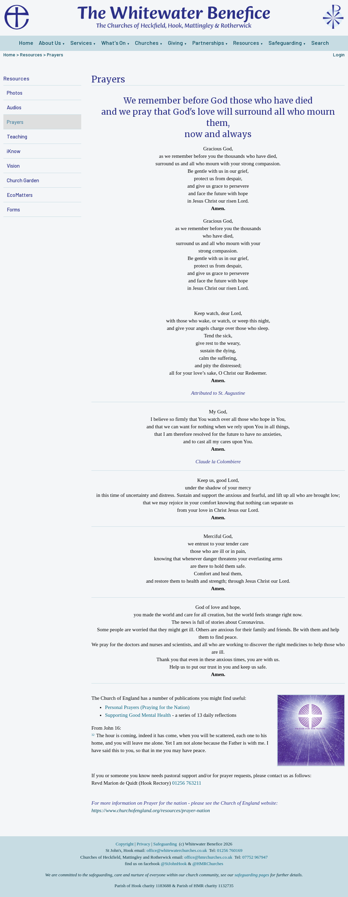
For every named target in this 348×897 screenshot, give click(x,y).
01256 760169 (230, 850)
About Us (50, 42)
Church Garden (23, 180)
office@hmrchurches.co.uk (208, 857)
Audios (14, 107)
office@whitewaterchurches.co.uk (176, 850)
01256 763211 (186, 783)
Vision (13, 166)
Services (81, 42)
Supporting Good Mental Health (138, 714)
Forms (13, 209)
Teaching (17, 136)
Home (26, 42)
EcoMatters (20, 195)
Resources (246, 42)
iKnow (13, 151)
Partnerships (208, 42)
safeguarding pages (251, 874)
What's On (113, 42)
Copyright (125, 843)
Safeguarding (285, 42)
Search (320, 42)
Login (339, 54)
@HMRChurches (207, 863)
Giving (175, 42)
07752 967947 (255, 857)
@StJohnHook (174, 863)
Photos (14, 93)
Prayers (55, 54)
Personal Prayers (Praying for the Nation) (147, 707)
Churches (146, 42)
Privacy (143, 843)
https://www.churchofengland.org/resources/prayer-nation (150, 810)
